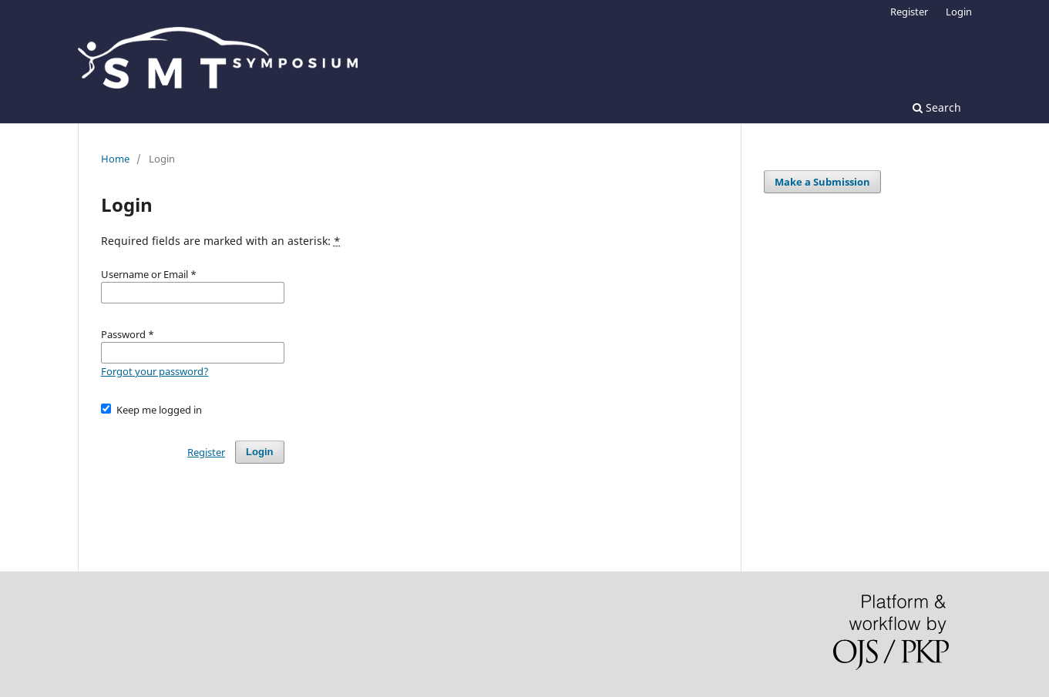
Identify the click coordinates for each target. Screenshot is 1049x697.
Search (937, 107)
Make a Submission (822, 182)
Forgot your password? (155, 371)
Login (959, 11)
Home (115, 159)
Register (909, 11)
